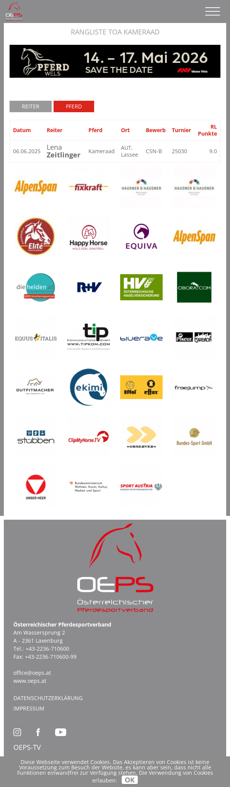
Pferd (74, 106)
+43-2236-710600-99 (51, 656)
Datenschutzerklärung (48, 698)
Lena (63, 150)
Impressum (28, 708)
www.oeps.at (29, 680)
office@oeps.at (32, 672)
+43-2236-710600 (47, 648)
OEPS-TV (27, 747)
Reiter (30, 106)
